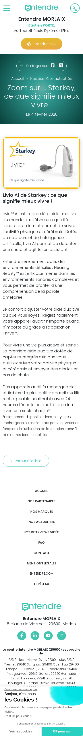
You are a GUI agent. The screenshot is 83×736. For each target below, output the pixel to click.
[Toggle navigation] (6, 8)
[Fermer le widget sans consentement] (20, 689)
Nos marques (41, 512)
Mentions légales (41, 563)
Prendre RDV (41, 43)
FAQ (41, 543)
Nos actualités (42, 522)
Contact (42, 553)
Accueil (41, 491)
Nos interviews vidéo (41, 532)
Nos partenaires (41, 501)
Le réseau (41, 584)
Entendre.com (41, 573)
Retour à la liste (26, 460)
